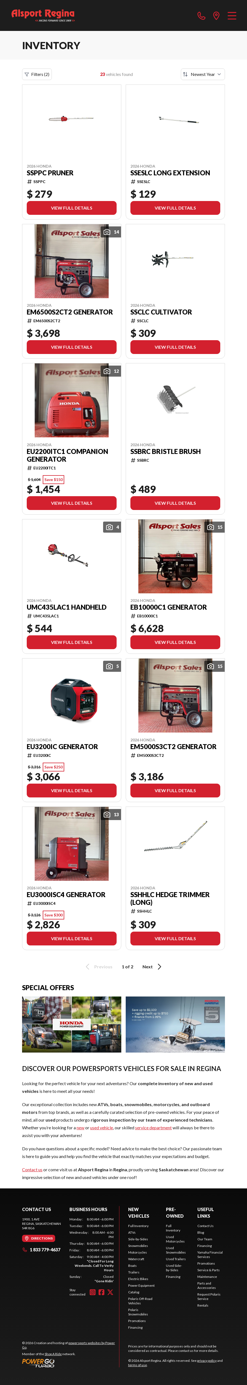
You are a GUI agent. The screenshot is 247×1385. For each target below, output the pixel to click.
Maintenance (207, 1277)
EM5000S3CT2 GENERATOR (173, 746)
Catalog (133, 1292)
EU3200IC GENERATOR (62, 746)
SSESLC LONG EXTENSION (170, 173)
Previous (98, 966)
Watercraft (136, 1259)
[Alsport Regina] (43, 15)
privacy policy (207, 1360)
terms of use (137, 1365)
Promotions (137, 1321)
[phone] (201, 15)
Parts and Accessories (206, 1285)
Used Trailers (176, 1259)
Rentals (202, 1305)
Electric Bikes (138, 1279)
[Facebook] (101, 1292)
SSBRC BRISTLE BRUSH (165, 451)
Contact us (32, 1169)
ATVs (132, 1232)
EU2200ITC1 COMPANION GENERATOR (67, 455)
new (80, 1127)
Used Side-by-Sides (174, 1268)
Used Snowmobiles (176, 1250)
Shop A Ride (53, 1354)
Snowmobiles (138, 1246)
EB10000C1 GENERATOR (168, 607)
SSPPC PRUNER (50, 173)
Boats (132, 1266)
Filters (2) (37, 74)
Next (153, 966)
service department (153, 1127)
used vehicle (101, 1127)
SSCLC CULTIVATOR (161, 312)
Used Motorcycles (175, 1239)
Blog (200, 1232)
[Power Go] (70, 1362)
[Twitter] (110, 1292)
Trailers (133, 1272)
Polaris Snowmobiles (138, 1312)
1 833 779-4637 (41, 1249)
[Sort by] (203, 74)
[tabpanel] (91, 1250)
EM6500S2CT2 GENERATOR (70, 312)
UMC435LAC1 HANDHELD (66, 607)
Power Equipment (141, 1285)
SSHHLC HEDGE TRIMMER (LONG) (170, 898)
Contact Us (205, 1226)
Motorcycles (137, 1252)
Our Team (204, 1239)
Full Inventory (138, 1226)
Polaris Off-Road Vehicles (140, 1301)
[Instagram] (92, 1292)
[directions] (216, 15)
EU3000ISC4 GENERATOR (66, 894)
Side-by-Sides (138, 1239)
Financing (135, 1327)
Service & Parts (208, 1270)
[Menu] (232, 15)
